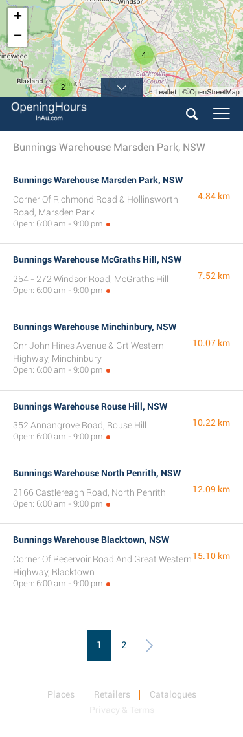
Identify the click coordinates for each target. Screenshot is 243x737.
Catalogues (173, 694)
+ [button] (18, 17)
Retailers (112, 694)
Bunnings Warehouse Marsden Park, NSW (98, 180)
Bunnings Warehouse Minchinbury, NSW (94, 327)
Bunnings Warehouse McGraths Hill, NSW (97, 259)
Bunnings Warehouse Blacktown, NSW (91, 539)
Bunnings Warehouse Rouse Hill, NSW (90, 406)
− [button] (18, 37)
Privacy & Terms (121, 710)
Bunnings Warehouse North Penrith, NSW (97, 473)
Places (61, 694)
